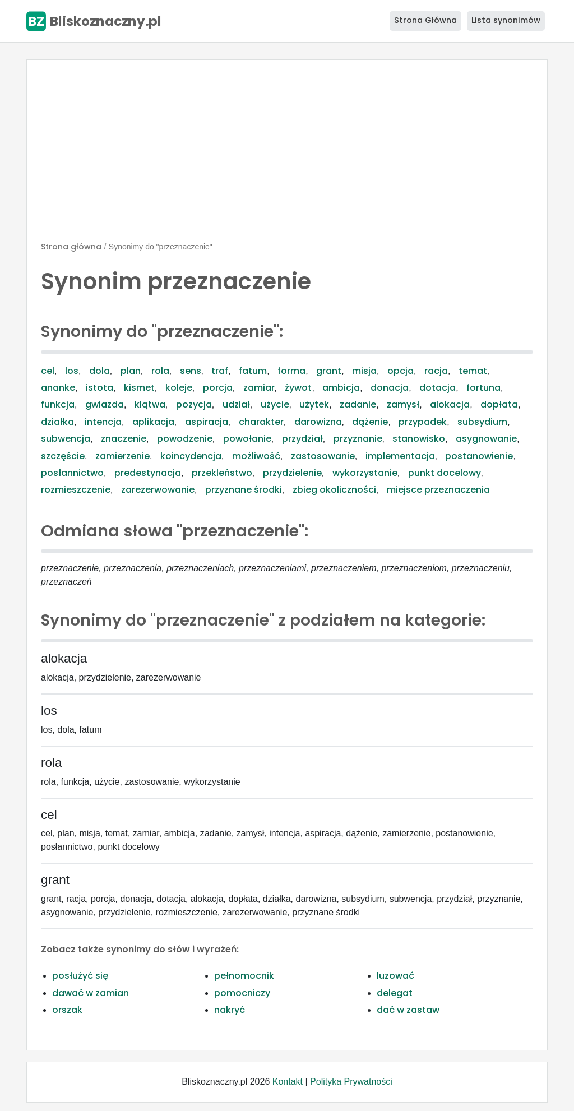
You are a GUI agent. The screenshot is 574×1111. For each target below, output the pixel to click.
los (71, 370)
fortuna (483, 387)
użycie (275, 404)
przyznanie (358, 438)
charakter (261, 421)
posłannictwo (72, 472)
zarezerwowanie (158, 489)
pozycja (194, 404)
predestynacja (147, 472)
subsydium (482, 421)
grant (328, 370)
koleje (178, 387)
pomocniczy (242, 993)
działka (57, 421)
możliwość (256, 456)
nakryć (229, 1009)
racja (436, 370)
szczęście (63, 456)
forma (291, 370)
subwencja (65, 438)
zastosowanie (323, 456)
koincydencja (190, 456)
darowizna (318, 421)
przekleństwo (222, 472)
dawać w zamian (90, 993)
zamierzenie (122, 456)
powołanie (247, 438)
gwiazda (104, 404)
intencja (103, 421)
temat (473, 370)
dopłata (499, 404)
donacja (390, 387)
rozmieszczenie (75, 489)
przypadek (423, 421)
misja (364, 370)
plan (131, 370)
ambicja (341, 387)
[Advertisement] (287, 155)
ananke (58, 387)
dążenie (370, 421)
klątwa (150, 404)
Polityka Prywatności (351, 1081)
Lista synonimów (505, 20)
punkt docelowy (444, 472)
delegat (395, 993)
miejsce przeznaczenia (438, 489)
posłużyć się (80, 975)
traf (219, 370)
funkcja (58, 404)
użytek (314, 404)
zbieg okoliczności (334, 489)
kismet (139, 387)
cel (47, 370)
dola (99, 370)
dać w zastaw (408, 1009)
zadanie (358, 404)
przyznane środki (243, 489)
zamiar (259, 387)
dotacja (437, 387)
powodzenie (184, 438)
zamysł (403, 404)
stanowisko (418, 438)
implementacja (400, 456)
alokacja (450, 404)
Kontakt (287, 1081)
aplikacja (153, 421)
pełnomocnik (244, 975)
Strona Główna (425, 20)
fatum (253, 370)
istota (99, 387)
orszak (67, 1009)
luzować (395, 975)
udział (236, 404)
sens (190, 370)
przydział (302, 438)
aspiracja (206, 421)
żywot (298, 387)
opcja (400, 370)
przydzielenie (292, 472)
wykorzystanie (364, 472)
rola (160, 370)
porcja (218, 387)
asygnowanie (486, 438)
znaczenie (123, 438)
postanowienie (479, 456)
